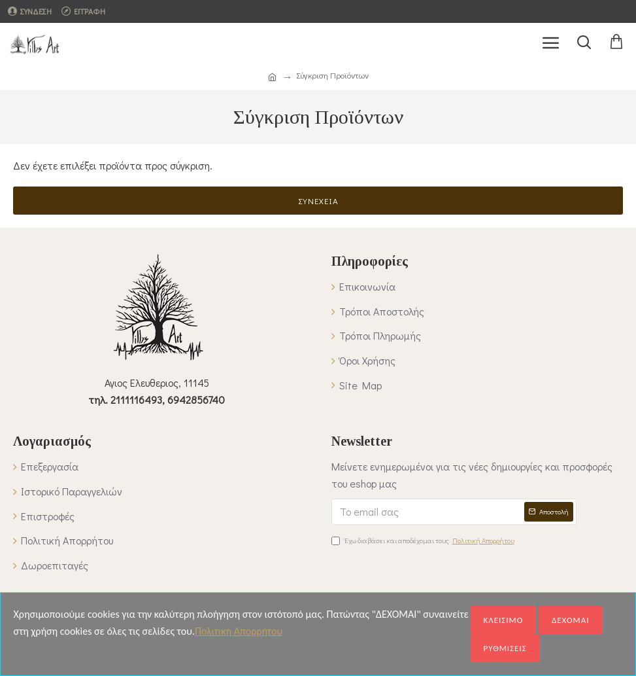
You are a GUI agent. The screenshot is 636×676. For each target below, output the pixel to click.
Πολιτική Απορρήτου (238, 631)
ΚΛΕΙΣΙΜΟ (504, 620)
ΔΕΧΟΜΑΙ (571, 620)
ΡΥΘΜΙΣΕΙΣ (505, 648)
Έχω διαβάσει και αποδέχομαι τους (423, 540)
